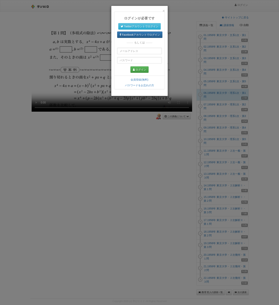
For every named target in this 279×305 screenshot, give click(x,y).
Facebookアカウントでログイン (140, 34)
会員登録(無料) (139, 79)
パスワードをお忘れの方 (139, 85)
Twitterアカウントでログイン (139, 26)
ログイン (139, 69)
